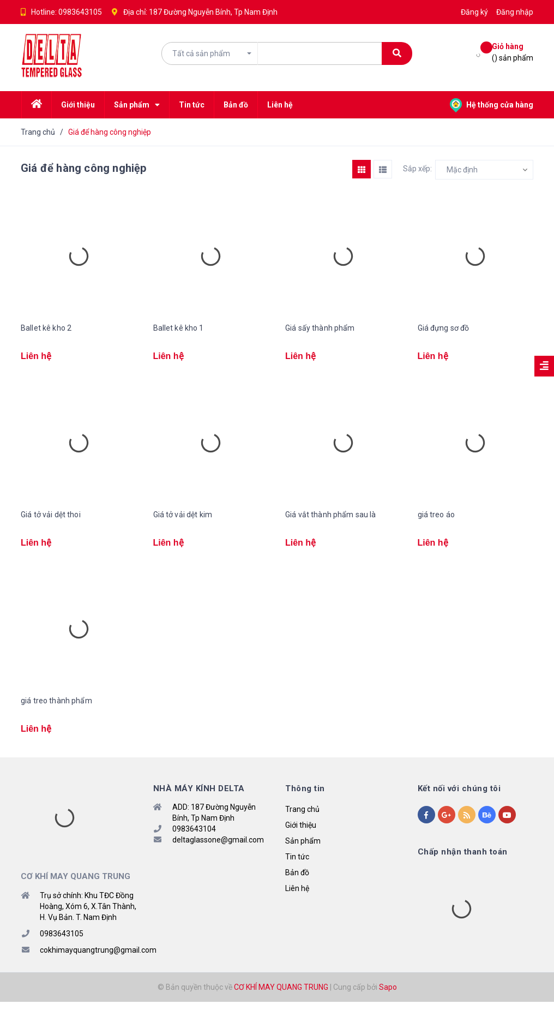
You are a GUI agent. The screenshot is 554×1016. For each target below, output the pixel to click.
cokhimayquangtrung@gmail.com (98, 964)
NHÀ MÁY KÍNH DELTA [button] (199, 803)
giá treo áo (436, 519)
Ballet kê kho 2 (46, 328)
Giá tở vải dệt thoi (51, 519)
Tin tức (297, 870)
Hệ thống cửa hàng (491, 104)
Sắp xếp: (417, 168)
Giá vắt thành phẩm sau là (330, 519)
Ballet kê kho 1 (178, 328)
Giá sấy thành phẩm (320, 328)
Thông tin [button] (305, 803)
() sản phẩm (512, 51)
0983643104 (194, 843)
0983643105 (80, 12)
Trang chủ (302, 823)
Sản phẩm (303, 855)
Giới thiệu (300, 839)
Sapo (388, 1001)
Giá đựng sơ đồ (443, 328)
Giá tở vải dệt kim (183, 519)
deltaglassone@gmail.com (218, 854)
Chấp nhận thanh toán (463, 866)
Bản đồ (297, 886)
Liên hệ (297, 902)
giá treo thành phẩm (56, 710)
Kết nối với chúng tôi (459, 803)
